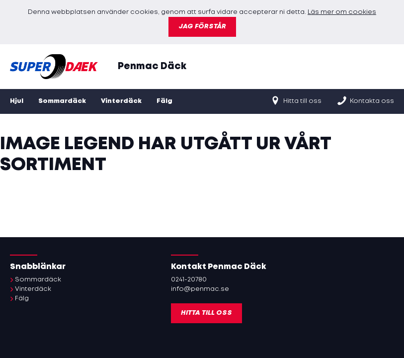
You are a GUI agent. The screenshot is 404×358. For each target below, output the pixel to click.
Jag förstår (202, 26)
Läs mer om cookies (342, 12)
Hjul (16, 101)
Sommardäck (62, 101)
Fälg (164, 101)
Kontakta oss (365, 100)
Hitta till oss (296, 100)
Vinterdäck (121, 101)
